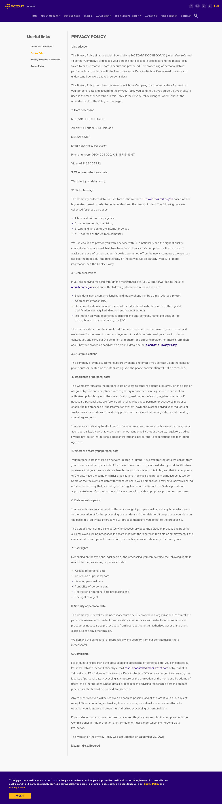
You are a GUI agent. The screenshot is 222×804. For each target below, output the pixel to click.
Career (87, 16)
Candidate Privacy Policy (161, 345)
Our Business (72, 16)
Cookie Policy (163, 783)
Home (34, 16)
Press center (169, 16)
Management (103, 16)
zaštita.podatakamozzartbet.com (146, 668)
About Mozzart (50, 16)
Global (31, 6)
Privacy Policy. (22, 787)
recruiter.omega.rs (82, 287)
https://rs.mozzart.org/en (157, 199)
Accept (20, 796)
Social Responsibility (128, 16)
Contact (186, 16)
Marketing (151, 16)
